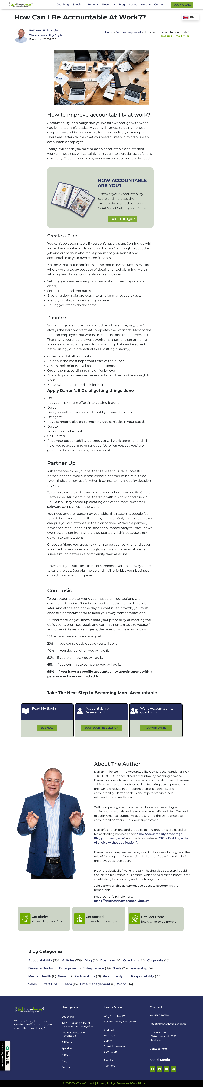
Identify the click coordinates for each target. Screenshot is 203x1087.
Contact (159, 4)
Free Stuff (110, 1035)
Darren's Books (40, 968)
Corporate (155, 960)
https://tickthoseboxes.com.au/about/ (121, 901)
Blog (122, 4)
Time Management (94, 984)
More (146, 4)
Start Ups (49, 984)
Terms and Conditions (131, 1083)
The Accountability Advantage (73, 1034)
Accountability (40, 960)
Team (67, 984)
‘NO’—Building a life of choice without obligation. (78, 1025)
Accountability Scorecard (120, 1021)
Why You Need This (116, 1016)
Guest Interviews (114, 1046)
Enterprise (67, 968)
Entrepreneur (93, 968)
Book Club (110, 1051)
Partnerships (84, 976)
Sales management (128, 32)
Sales (32, 984)
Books (92, 4)
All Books (67, 1042)
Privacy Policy (106, 1083)
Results (108, 4)
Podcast (109, 1030)
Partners (109, 1065)
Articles (68, 960)
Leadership (138, 968)
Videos (108, 1040)
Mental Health (39, 976)
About (133, 4)
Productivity (113, 976)
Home (109, 32)
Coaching (63, 4)
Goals (116, 968)
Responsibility (142, 976)
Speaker (78, 4)
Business (107, 960)
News (62, 976)
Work (121, 984)
